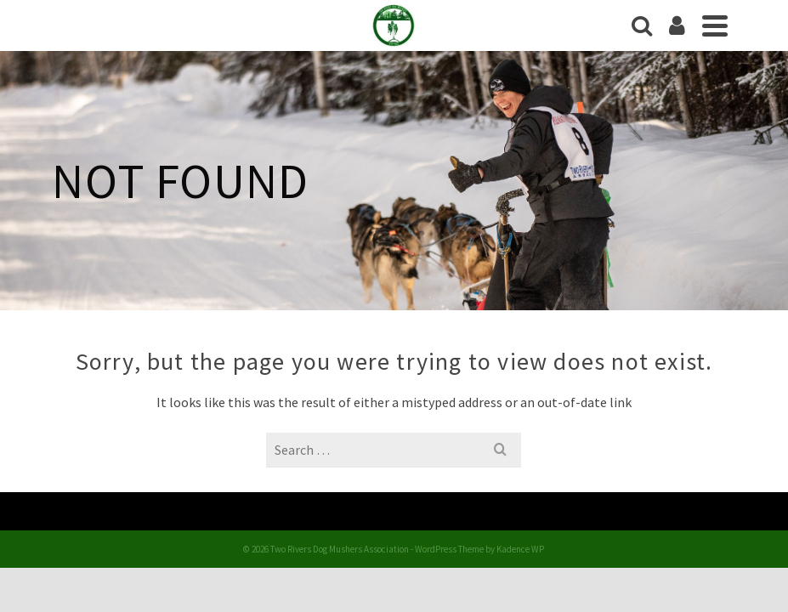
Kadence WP (520, 549)
